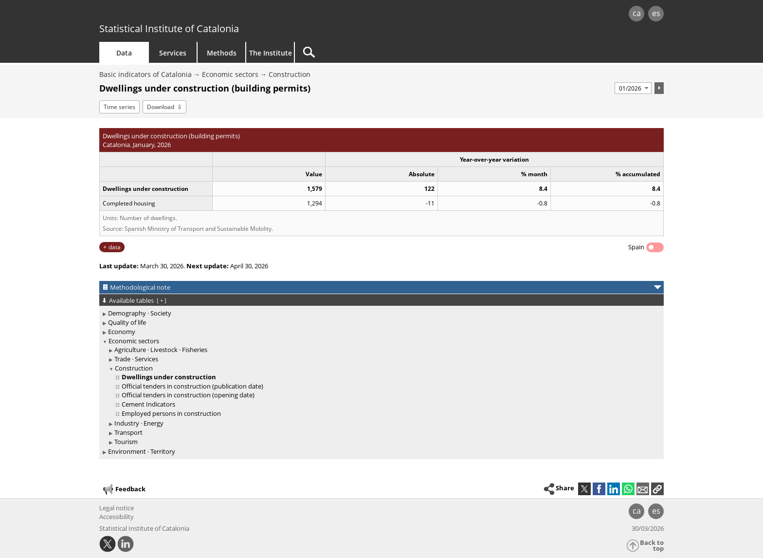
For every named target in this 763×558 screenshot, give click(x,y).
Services (172, 52)
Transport (128, 432)
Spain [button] (636, 246)
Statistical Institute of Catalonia (169, 28)
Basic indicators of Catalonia (145, 74)
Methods (221, 52)
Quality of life (127, 322)
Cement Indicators (148, 404)
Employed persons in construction (171, 413)
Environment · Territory (141, 451)
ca (637, 13)
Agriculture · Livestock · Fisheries (160, 349)
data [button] (115, 247)
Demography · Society (139, 313)
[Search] (377, 52)
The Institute (270, 52)
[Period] (633, 88)
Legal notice (116, 507)
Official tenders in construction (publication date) (192, 386)
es (656, 13)
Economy (121, 331)
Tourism (126, 441)
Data (124, 52)
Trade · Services (136, 358)
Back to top (652, 545)
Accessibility (116, 516)
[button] (657, 489)
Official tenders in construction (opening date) (188, 395)
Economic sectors (230, 74)
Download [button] (160, 107)
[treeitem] (380, 313)
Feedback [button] (123, 489)
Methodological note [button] (140, 287)
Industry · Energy (139, 423)
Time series (119, 107)
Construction (289, 74)
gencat (212, 14)
